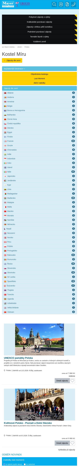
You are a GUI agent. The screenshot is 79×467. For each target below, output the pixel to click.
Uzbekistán (39, 303)
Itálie (39, 171)
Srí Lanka (39, 277)
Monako (39, 215)
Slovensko (39, 268)
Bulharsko (39, 114)
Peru (39, 242)
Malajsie (39, 202)
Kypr (39, 185)
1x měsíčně (29, 464)
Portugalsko (39, 250)
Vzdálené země (39, 42)
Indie (39, 154)
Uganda (39, 299)
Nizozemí (39, 233)
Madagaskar (39, 193)
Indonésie (39, 158)
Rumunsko (39, 259)
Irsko (39, 163)
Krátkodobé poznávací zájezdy (39, 22)
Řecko (39, 263)
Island (39, 167)
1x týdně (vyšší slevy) (12, 464)
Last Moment (39, 78)
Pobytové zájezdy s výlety (39, 17)
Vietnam (39, 312)
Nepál (39, 228)
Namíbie (39, 220)
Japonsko (39, 176)
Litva (39, 189)
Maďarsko (39, 198)
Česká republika (39, 123)
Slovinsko (39, 272)
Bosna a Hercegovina (39, 110)
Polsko (39, 246)
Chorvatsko (39, 149)
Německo (39, 224)
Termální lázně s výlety (39, 37)
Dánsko (39, 128)
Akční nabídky (39, 83)
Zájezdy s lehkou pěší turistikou (39, 27)
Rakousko (39, 255)
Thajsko (39, 290)
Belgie (39, 106)
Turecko (39, 294)
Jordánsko (39, 180)
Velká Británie (39, 307)
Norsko (39, 237)
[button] (39, 68)
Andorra (39, 97)
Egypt (39, 132)
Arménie (39, 101)
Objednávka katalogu (39, 74)
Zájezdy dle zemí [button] (12, 60)
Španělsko (39, 281)
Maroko (39, 211)
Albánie (39, 93)
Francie (39, 141)
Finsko (39, 136)
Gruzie (39, 145)
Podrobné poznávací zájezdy (39, 32)
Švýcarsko (39, 285)
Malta (39, 206)
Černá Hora (39, 119)
